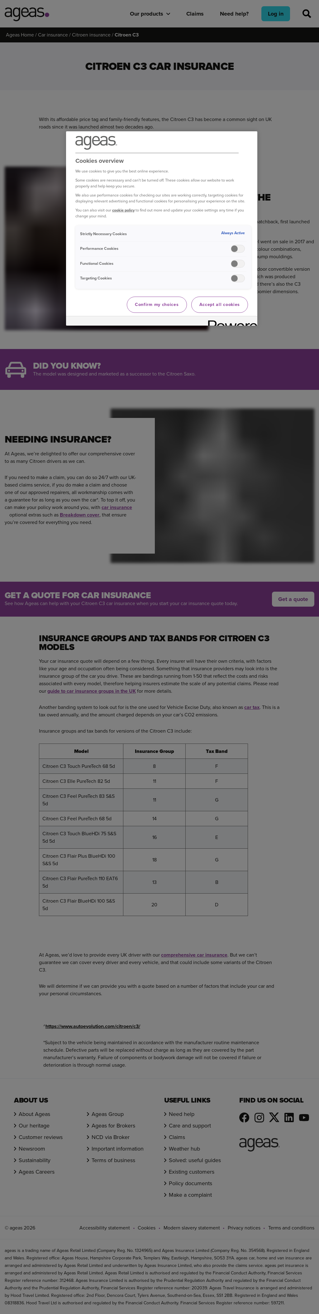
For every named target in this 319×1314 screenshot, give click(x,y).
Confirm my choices (157, 304)
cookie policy (123, 210)
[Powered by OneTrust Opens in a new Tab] (230, 322)
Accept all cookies (219, 304)
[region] (161, 228)
